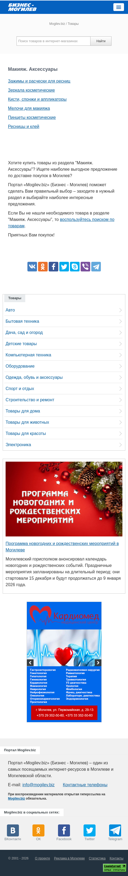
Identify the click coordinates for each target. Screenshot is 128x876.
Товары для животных (27, 422)
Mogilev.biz (57, 24)
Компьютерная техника (28, 355)
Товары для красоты (26, 433)
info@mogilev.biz (38, 784)
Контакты (116, 858)
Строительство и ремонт (30, 400)
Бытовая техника (22, 321)
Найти (100, 41)
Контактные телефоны (85, 784)
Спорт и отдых (20, 388)
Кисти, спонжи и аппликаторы (37, 99)
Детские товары (21, 343)
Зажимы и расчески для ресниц (39, 81)
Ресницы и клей (23, 126)
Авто (10, 310)
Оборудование (20, 366)
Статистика (97, 858)
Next (97, 663)
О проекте (42, 858)
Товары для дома (23, 411)
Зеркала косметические (31, 90)
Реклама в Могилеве (69, 858)
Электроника (18, 444)
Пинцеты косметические (32, 117)
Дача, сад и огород (24, 332)
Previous (31, 663)
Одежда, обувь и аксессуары (34, 377)
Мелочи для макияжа (29, 108)
